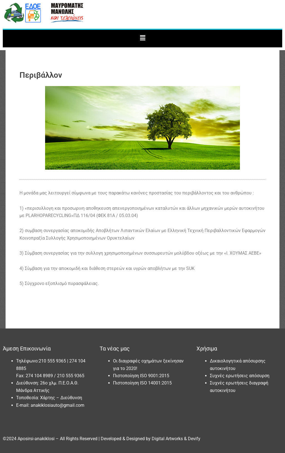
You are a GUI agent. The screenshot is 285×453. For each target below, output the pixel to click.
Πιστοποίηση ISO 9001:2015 (141, 375)
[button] (142, 38)
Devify (194, 438)
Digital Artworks (167, 438)
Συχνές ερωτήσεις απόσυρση (239, 375)
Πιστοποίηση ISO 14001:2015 (142, 383)
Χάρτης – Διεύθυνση (61, 397)
